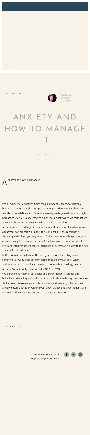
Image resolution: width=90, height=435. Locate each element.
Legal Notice (37, 358)
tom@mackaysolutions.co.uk (45, 354)
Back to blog (12, 93)
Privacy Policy (52, 358)
